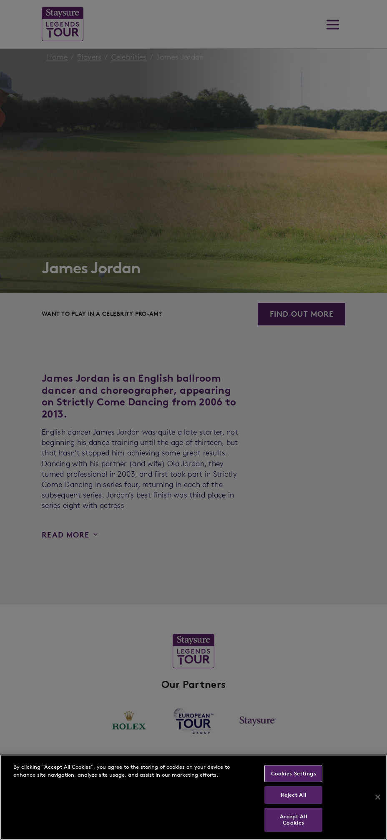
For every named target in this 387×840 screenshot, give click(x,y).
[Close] (378, 797)
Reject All (294, 794)
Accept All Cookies (293, 820)
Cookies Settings (293, 773)
